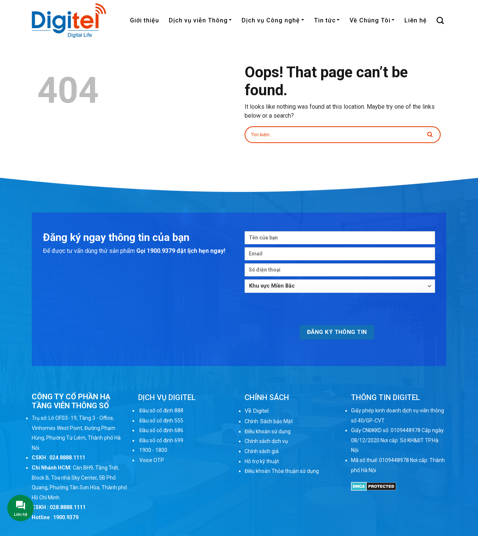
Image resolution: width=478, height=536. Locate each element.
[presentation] (301, 310)
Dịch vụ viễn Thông (200, 20)
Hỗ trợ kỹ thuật (262, 461)
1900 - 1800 (153, 450)
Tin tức (327, 20)
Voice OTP (151, 460)
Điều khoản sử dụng (268, 431)
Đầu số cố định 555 (161, 421)
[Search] (440, 20)
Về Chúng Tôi (372, 20)
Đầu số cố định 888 (161, 410)
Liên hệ (415, 20)
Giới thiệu (144, 20)
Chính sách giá (262, 451)
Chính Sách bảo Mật (269, 421)
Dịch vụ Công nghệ (273, 20)
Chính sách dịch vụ (266, 441)
